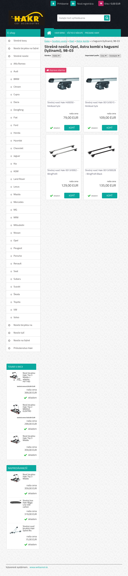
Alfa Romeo (19, 63)
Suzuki (17, 286)
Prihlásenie (63, 3)
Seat (16, 271)
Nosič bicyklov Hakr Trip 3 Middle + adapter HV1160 (29, 377)
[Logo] (27, 17)
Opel (16, 240)
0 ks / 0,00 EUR (112, 3)
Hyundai (18, 140)
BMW (16, 79)
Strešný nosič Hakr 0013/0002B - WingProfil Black (100, 172)
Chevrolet (18, 148)
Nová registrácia (85, 3)
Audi (16, 71)
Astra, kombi (82, 41)
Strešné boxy (20, 40)
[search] (107, 18)
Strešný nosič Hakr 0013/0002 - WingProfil (62, 172)
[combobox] (104, 56)
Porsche (18, 256)
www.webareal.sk (39, 567)
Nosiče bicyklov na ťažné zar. (26, 49)
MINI (16, 217)
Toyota (17, 302)
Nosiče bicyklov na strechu (23, 326)
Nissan (17, 232)
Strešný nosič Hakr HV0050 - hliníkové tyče (61, 104)
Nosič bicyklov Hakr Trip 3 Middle (29, 438)
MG (15, 209)
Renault (18, 263)
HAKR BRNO (60, 32)
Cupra (17, 94)
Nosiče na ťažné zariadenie (22, 341)
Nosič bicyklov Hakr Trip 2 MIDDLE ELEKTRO (29, 408)
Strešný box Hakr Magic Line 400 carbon (28, 503)
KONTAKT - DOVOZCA (58, 40)
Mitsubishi (19, 225)
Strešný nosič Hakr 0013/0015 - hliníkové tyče (100, 104)
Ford (16, 125)
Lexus (17, 186)
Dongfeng (19, 110)
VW (15, 309)
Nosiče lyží (19, 332)
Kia (15, 163)
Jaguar (17, 156)
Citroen (17, 86)
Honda (17, 133)
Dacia (16, 102)
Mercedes (19, 202)
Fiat (16, 117)
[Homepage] (50, 33)
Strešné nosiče (21, 56)
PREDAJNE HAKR (92, 32)
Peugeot (18, 248)
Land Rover (19, 179)
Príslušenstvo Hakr (23, 348)
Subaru (17, 279)
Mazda (17, 194)
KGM (16, 171)
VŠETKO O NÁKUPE (75, 32)
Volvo (16, 317)
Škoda (17, 294)
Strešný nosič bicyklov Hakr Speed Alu (29, 528)
